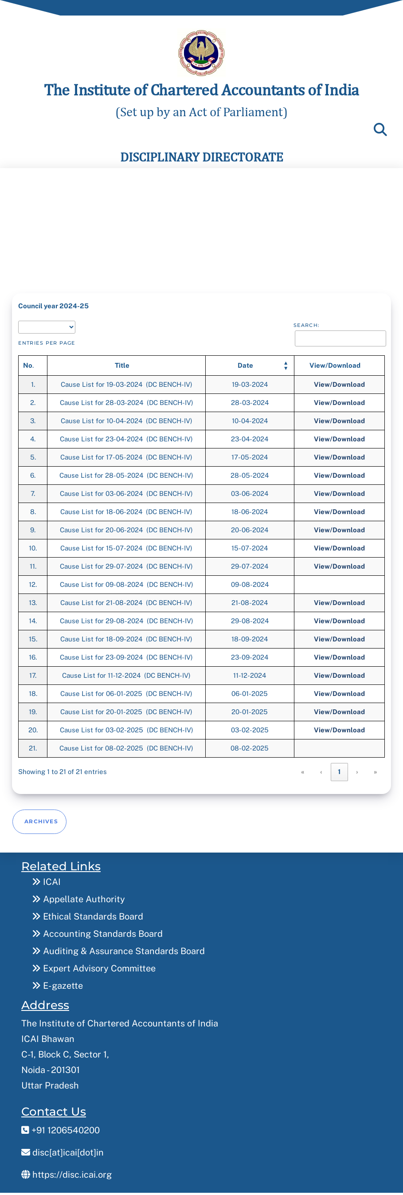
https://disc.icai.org (66, 1167)
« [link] (303, 769)
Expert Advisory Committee (94, 961)
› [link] (357, 769)
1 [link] (339, 769)
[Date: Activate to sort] (250, 363)
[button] (245, 363)
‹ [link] (321, 769)
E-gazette (57, 978)
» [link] (376, 769)
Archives (41, 815)
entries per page (46, 340)
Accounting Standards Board (97, 926)
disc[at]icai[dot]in (62, 1145)
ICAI (46, 874)
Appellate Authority (78, 892)
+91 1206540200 (60, 1123)
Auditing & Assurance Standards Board (118, 944)
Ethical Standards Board (87, 909)
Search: (306, 322)
